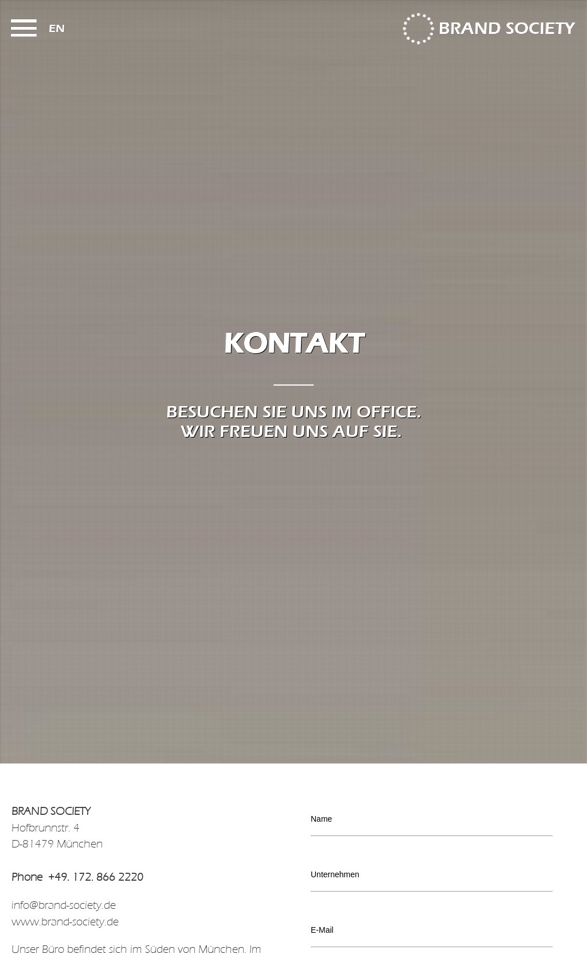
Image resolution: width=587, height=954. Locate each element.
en (57, 28)
